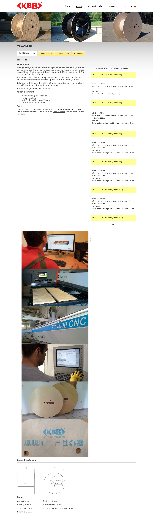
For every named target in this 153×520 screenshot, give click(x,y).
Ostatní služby (95, 6)
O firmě (113, 6)
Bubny (79, 6)
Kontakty (127, 6)
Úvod (67, 6)
